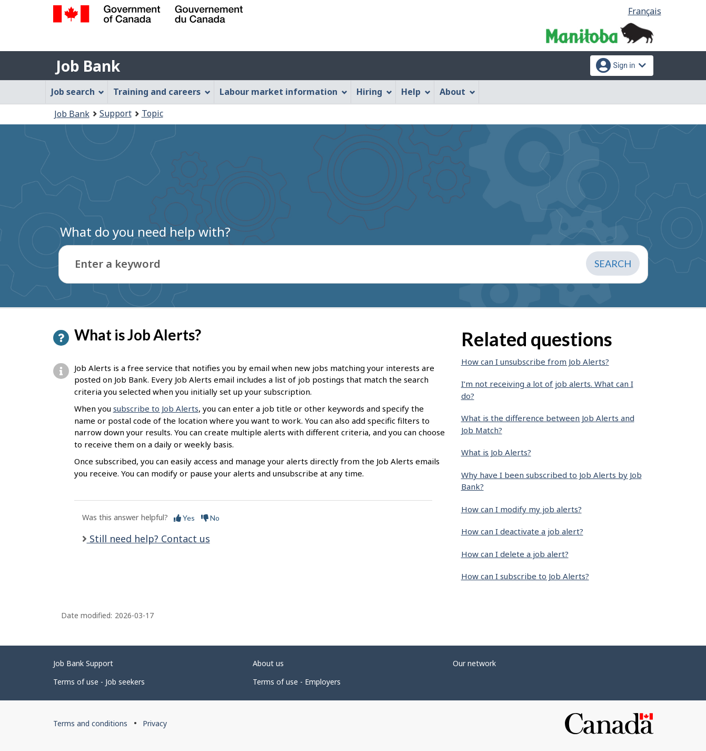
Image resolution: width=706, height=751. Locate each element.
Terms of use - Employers (297, 682)
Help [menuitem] (416, 91)
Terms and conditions (90, 723)
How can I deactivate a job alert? (522, 531)
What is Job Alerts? (496, 452)
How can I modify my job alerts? (521, 509)
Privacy (155, 723)
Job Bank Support (83, 663)
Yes (184, 517)
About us (268, 663)
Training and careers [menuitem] (162, 91)
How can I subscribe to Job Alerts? (525, 576)
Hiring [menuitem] (374, 91)
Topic (152, 113)
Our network (474, 663)
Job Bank (88, 66)
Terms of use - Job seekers (99, 682)
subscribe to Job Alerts (155, 408)
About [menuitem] (457, 91)
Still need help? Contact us (148, 538)
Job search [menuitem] (78, 91)
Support (116, 113)
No (210, 517)
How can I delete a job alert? (515, 554)
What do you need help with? (145, 232)
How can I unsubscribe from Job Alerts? (535, 361)
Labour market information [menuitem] (283, 91)
